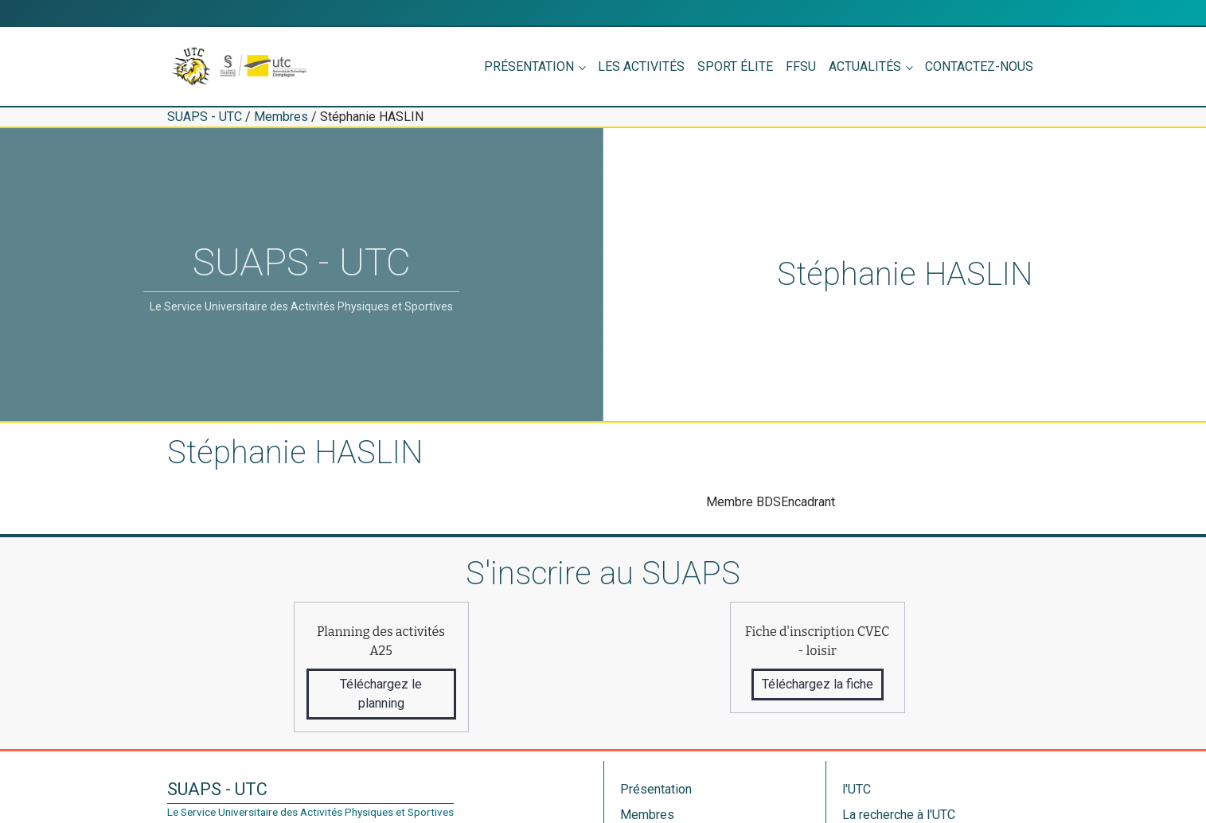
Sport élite (735, 66)
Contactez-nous (979, 66)
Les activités (641, 66)
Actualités (865, 66)
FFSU (801, 66)
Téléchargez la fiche (817, 684)
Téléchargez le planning (381, 694)
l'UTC (856, 789)
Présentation (529, 66)
